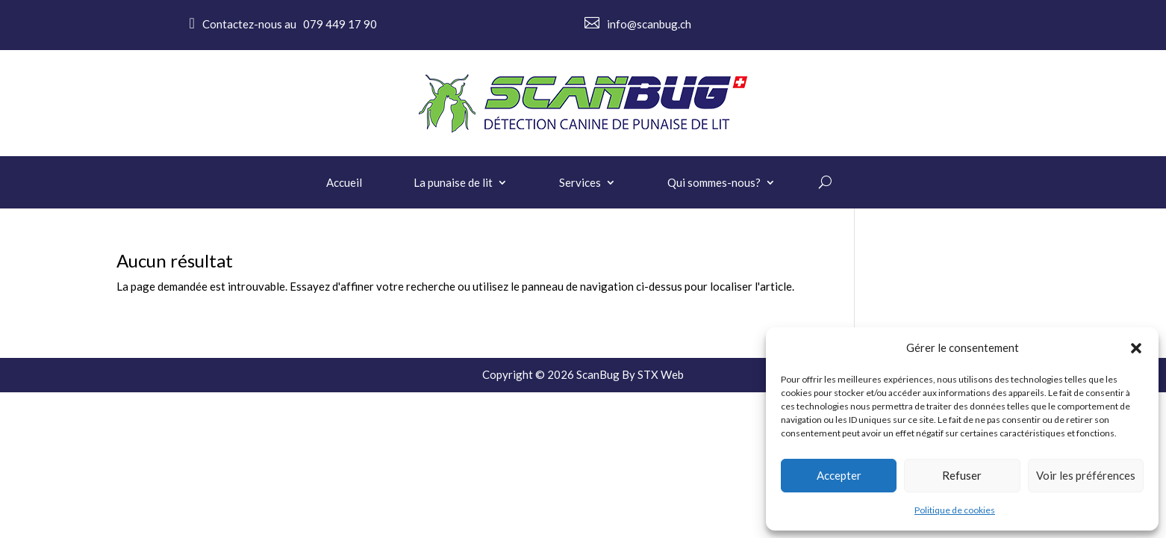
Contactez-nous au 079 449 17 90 (289, 24)
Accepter (839, 475)
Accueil (344, 183)
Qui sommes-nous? (714, 183)
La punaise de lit (453, 183)
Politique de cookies (954, 510)
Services (580, 183)
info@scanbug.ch (649, 24)
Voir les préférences (1085, 475)
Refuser (962, 475)
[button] (1136, 348)
